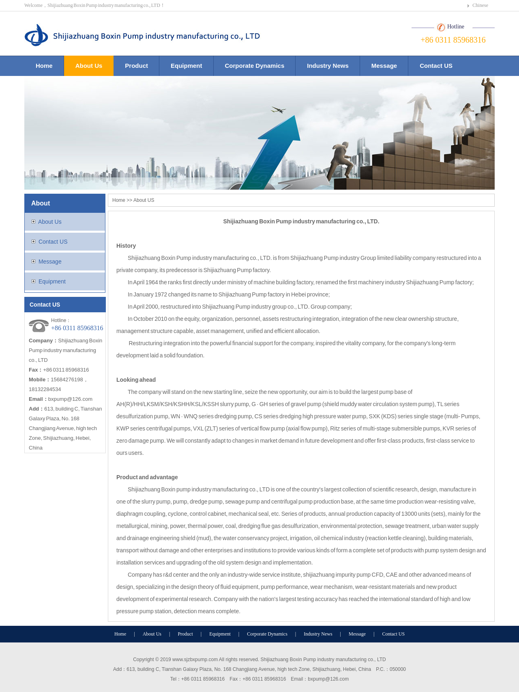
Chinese (480, 5)
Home (44, 65)
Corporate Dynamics (255, 65)
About (40, 203)
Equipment (186, 65)
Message (384, 65)
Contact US (436, 65)
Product (136, 65)
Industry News (328, 65)
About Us (89, 65)
